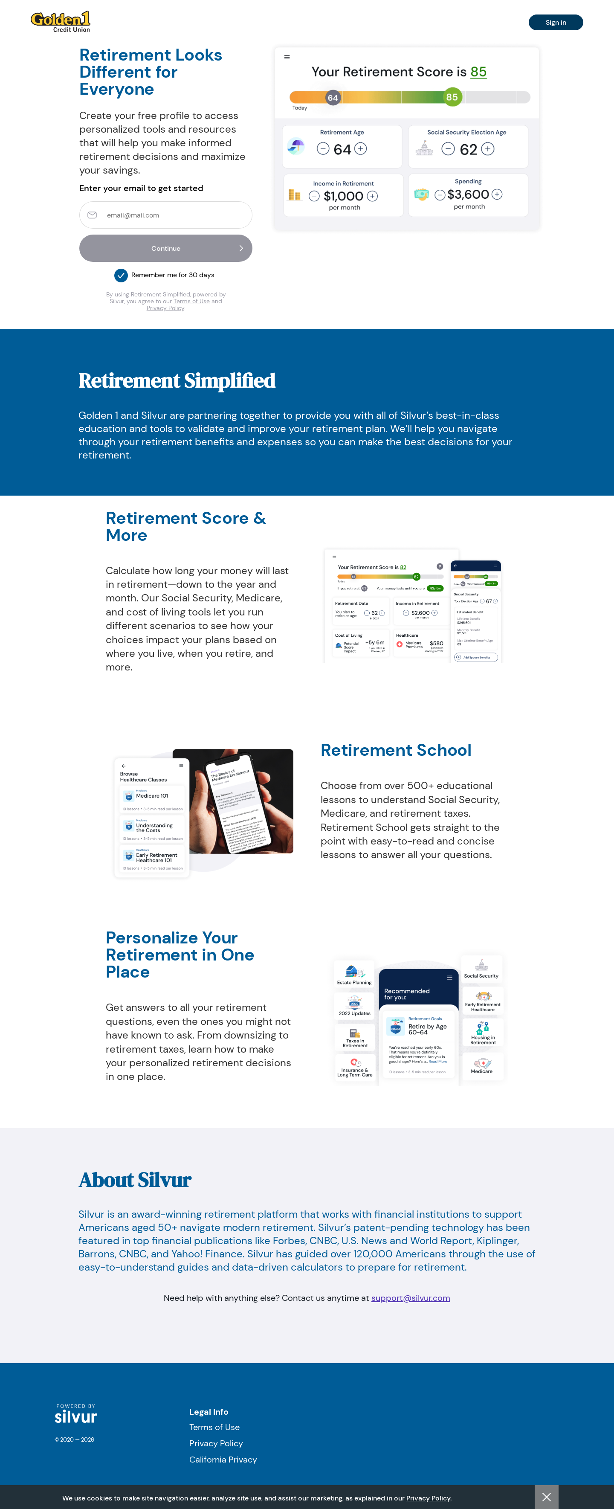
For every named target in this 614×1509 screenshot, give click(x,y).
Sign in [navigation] (556, 22)
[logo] (76, 1420)
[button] (121, 273)
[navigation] (60, 21)
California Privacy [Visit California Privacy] (223, 1459)
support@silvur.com (410, 1297)
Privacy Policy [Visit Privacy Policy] (216, 1443)
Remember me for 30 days (172, 274)
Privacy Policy (165, 308)
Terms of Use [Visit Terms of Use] (214, 1427)
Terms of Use (192, 301)
